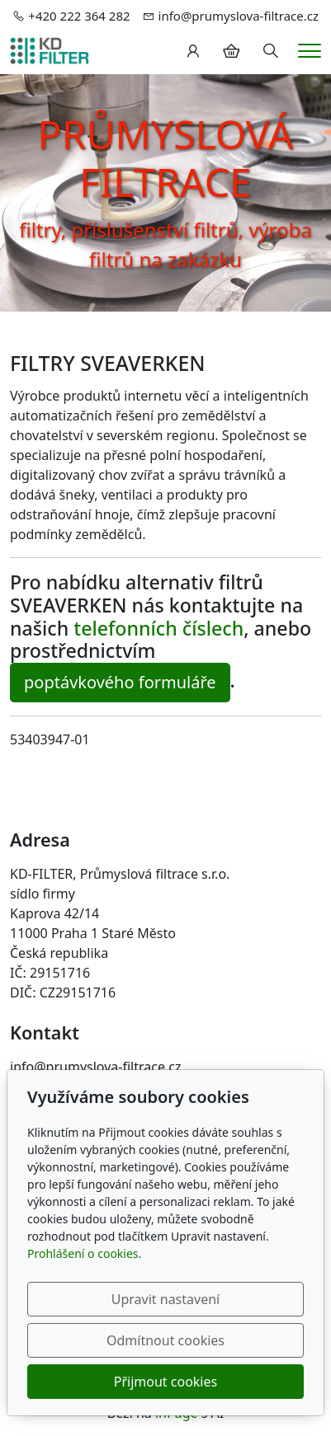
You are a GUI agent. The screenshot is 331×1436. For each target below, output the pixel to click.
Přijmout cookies (165, 1382)
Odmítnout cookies (165, 1340)
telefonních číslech (158, 628)
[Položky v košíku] (231, 51)
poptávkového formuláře (120, 682)
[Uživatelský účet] (193, 51)
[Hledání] (271, 51)
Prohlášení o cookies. (84, 1253)
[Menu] (309, 51)
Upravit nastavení (165, 1299)
